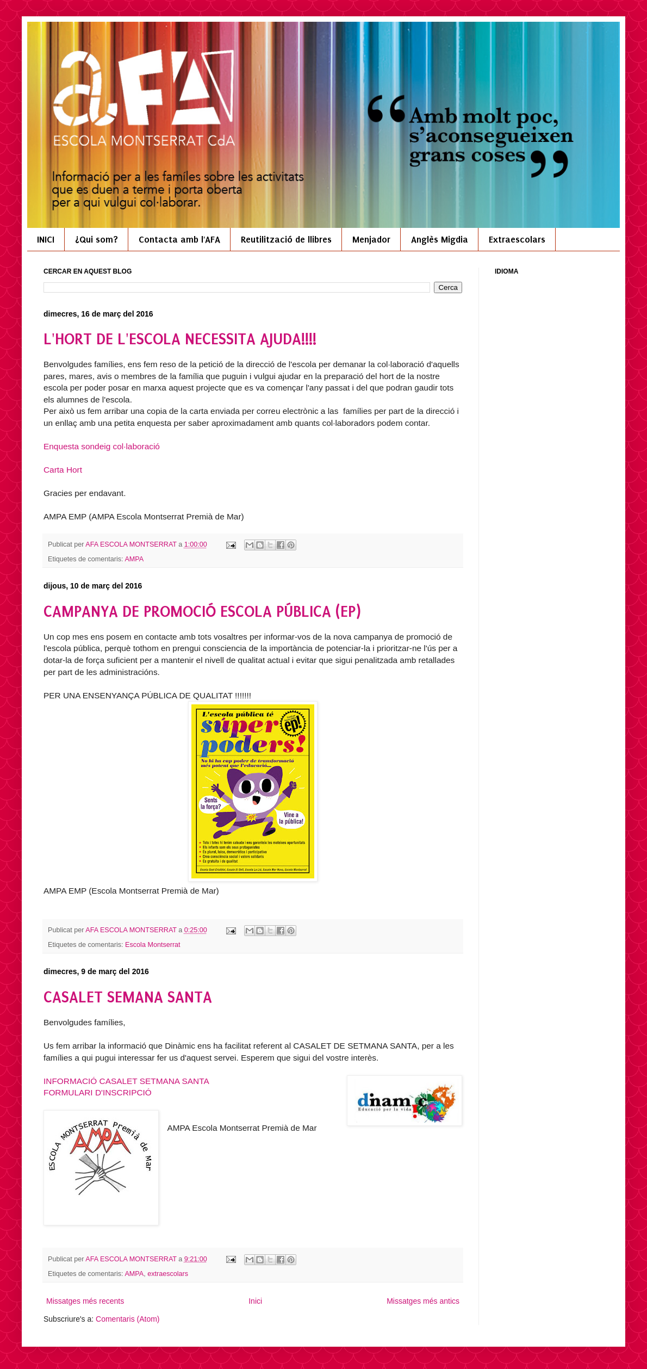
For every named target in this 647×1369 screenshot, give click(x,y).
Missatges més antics (423, 1301)
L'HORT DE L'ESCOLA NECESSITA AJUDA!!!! (179, 339)
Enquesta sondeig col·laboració (101, 446)
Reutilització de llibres (286, 239)
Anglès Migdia (439, 239)
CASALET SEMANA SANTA (127, 997)
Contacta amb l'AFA (179, 239)
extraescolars (167, 1274)
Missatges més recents (85, 1301)
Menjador (371, 239)
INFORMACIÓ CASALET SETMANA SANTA (126, 1081)
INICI (45, 239)
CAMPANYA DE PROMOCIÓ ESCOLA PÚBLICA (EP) (202, 612)
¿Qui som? (96, 239)
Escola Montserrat (153, 945)
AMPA (134, 559)
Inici (255, 1301)
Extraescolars (517, 239)
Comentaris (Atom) (127, 1319)
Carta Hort (62, 469)
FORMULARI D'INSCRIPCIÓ (97, 1092)
